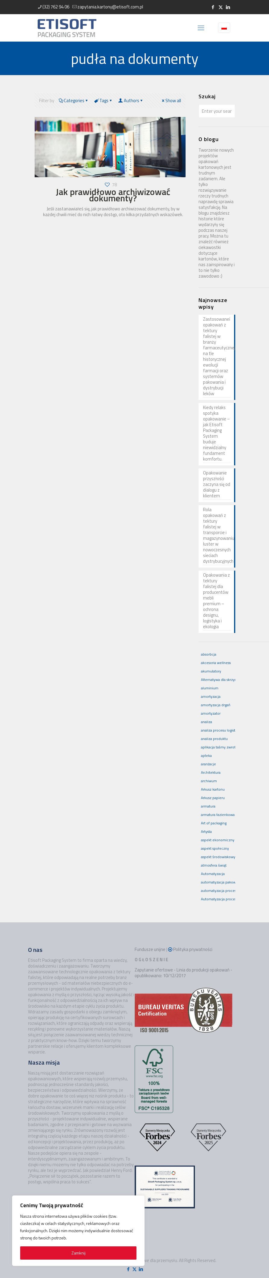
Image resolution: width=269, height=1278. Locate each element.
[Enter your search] (217, 111)
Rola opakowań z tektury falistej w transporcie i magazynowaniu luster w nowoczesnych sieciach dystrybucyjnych (217, 536)
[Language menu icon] (224, 28)
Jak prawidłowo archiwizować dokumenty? (113, 195)
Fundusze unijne (150, 949)
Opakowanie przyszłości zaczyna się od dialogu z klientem (216, 484)
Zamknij (78, 1253)
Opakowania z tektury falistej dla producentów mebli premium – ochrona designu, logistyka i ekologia (216, 601)
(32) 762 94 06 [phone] (55, 6)
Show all (171, 100)
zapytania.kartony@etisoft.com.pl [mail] (110, 6)
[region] (78, 1230)
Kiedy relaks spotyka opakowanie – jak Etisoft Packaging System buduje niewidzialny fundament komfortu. (216, 433)
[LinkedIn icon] (228, 7)
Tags (103, 100)
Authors (130, 100)
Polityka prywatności (192, 949)
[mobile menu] (201, 28)
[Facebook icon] (213, 7)
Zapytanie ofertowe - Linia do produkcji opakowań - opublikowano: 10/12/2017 (183, 972)
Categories (74, 100)
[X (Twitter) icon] (220, 7)
